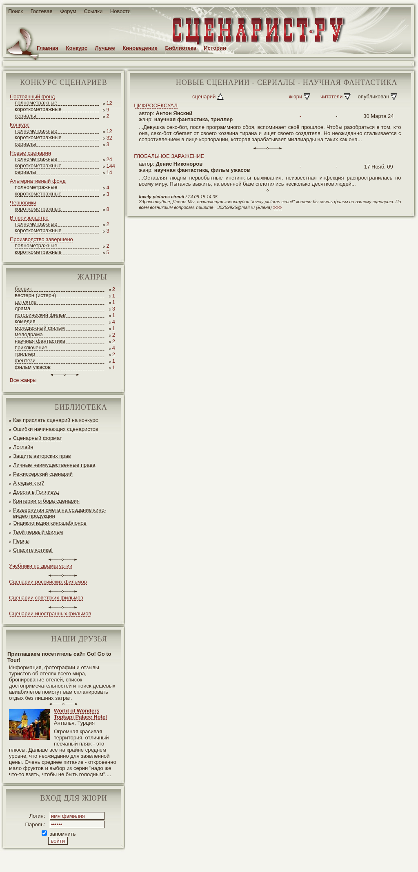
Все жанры (23, 380)
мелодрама (29, 334)
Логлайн (23, 447)
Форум (68, 11)
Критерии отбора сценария (46, 501)
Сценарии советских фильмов (46, 598)
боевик (23, 289)
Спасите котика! (33, 550)
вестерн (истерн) (35, 295)
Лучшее (105, 48)
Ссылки (93, 11)
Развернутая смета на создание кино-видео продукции (59, 513)
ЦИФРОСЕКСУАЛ (156, 105)
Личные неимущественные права (54, 465)
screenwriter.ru (136, 859)
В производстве (29, 218)
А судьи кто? (28, 483)
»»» (277, 207)
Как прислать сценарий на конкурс (55, 420)
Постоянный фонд (32, 96)
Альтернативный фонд (38, 181)
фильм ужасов (33, 367)
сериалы (25, 116)
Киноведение (139, 48)
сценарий (204, 96)
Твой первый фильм (38, 532)
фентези (25, 360)
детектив (25, 302)
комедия (25, 321)
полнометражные (36, 103)
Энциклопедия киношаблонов (50, 523)
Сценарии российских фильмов (48, 582)
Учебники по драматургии (40, 566)
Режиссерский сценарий (43, 474)
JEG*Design (192, 859)
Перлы (21, 541)
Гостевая (42, 11)
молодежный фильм (40, 328)
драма (22, 308)
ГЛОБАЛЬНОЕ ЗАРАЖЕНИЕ (169, 156)
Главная (47, 48)
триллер (25, 354)
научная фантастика (40, 341)
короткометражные (38, 109)
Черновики (23, 203)
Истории (215, 48)
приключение (31, 347)
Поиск (15, 11)
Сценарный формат (37, 438)
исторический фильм (41, 315)
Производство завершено (41, 239)
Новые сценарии (30, 153)
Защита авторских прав (42, 456)
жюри (295, 96)
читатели (331, 96)
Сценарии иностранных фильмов (50, 613)
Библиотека (180, 48)
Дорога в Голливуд (36, 492)
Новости (120, 11)
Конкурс (76, 48)
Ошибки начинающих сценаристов (55, 429)
